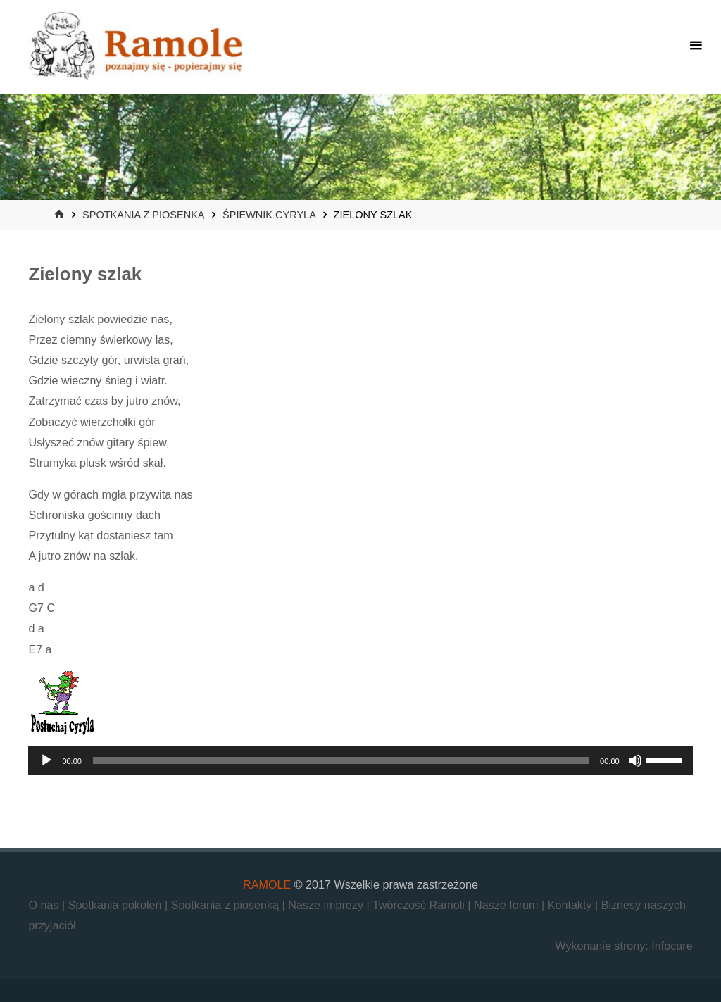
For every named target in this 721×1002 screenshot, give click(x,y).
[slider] (341, 760)
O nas (45, 904)
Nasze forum (507, 904)
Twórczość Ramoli (420, 904)
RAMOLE (267, 884)
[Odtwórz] (46, 760)
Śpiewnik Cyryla (268, 214)
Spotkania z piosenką (143, 214)
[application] (360, 760)
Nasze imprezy (327, 904)
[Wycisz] (635, 760)
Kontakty (571, 904)
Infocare (671, 945)
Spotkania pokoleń (116, 904)
